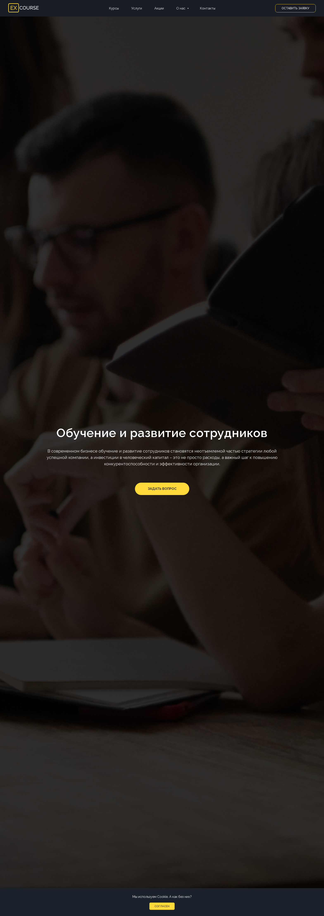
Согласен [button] (162, 906)
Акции (159, 8)
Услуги (136, 8)
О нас (181, 8)
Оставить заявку (295, 8)
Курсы (114, 8)
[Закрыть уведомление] (321, 891)
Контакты (207, 8)
